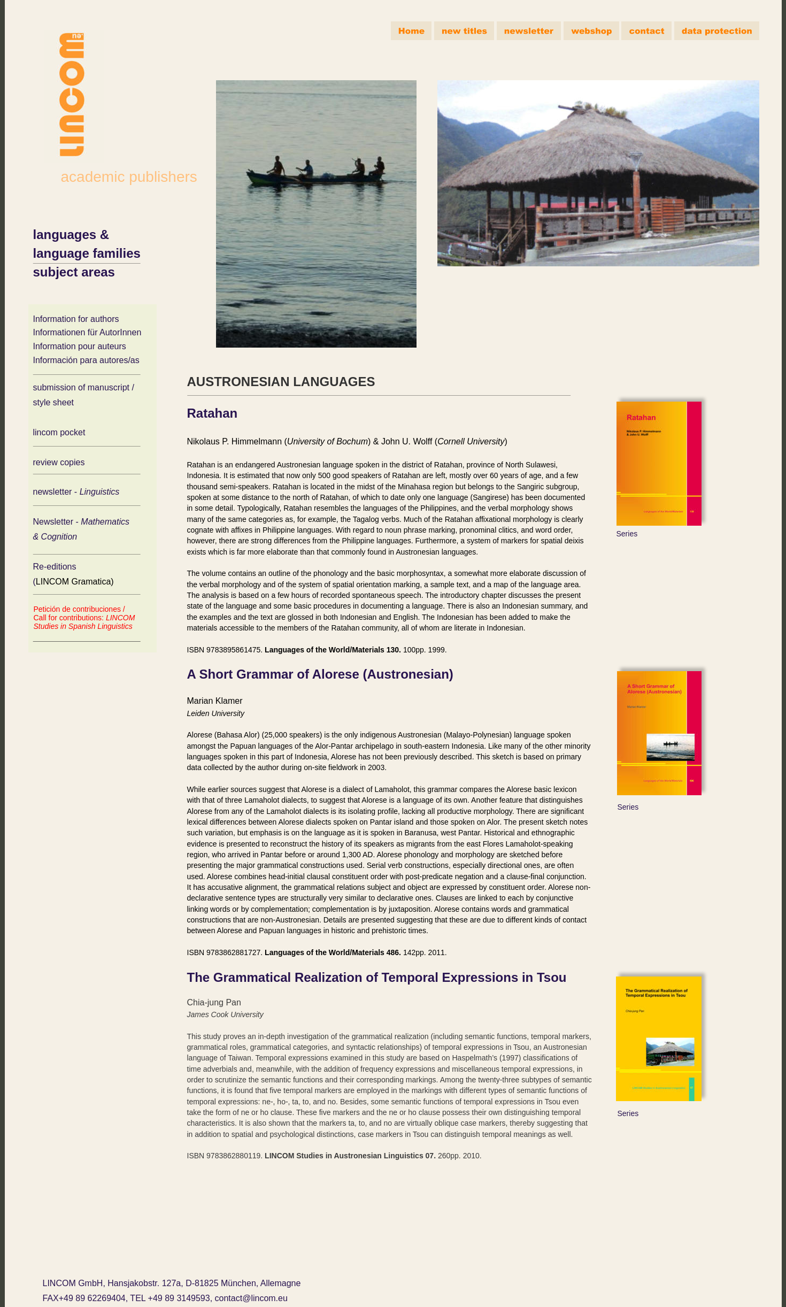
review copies (59, 462)
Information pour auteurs (79, 346)
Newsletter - (57, 521)
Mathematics (106, 521)
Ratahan (212, 413)
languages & (73, 234)
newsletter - (56, 491)
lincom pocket (59, 432)
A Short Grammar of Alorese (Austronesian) (320, 674)
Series (627, 533)
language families (87, 253)
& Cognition (55, 536)
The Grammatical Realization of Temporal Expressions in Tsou (377, 977)
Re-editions (56, 566)
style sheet (53, 402)
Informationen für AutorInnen (87, 332)
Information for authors (76, 319)
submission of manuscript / (83, 387)
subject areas (74, 272)
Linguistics (101, 491)
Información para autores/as (86, 360)
